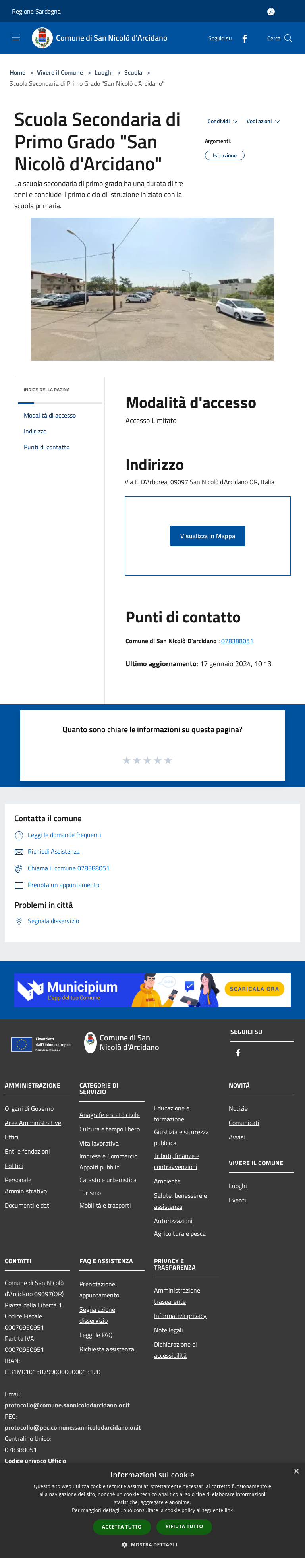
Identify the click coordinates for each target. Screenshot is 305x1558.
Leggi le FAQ (96, 1335)
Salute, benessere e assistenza (180, 1201)
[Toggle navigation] (16, 37)
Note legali (168, 1330)
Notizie (238, 1108)
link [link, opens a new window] (229, 1510)
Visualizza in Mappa (207, 536)
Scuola (133, 72)
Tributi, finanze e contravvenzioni (176, 1161)
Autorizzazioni (173, 1221)
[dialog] (152, 1510)
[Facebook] (241, 38)
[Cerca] (288, 38)
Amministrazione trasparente (177, 1295)
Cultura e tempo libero (109, 1129)
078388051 (237, 641)
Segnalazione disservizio (97, 1315)
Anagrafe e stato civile (109, 1114)
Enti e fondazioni (27, 1151)
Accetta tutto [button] (122, 1526)
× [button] (296, 1472)
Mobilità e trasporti (105, 1205)
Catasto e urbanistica (108, 1180)
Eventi (237, 1200)
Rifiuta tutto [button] (184, 1526)
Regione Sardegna (36, 11)
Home (17, 72)
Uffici (12, 1137)
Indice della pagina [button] (46, 389)
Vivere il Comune (61, 72)
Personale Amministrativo (26, 1185)
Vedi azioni (264, 121)
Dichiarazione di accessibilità (175, 1350)
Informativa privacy (180, 1315)
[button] (152, 1544)
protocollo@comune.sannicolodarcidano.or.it (67, 1405)
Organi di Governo (29, 1108)
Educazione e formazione (171, 1113)
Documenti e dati (28, 1205)
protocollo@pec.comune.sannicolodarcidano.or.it (73, 1427)
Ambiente (167, 1181)
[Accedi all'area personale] (271, 12)
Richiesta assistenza (106, 1349)
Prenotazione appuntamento (99, 1289)
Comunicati (244, 1122)
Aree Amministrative (33, 1122)
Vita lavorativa (99, 1143)
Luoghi (104, 72)
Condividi (224, 121)
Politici (14, 1165)
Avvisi (237, 1137)
